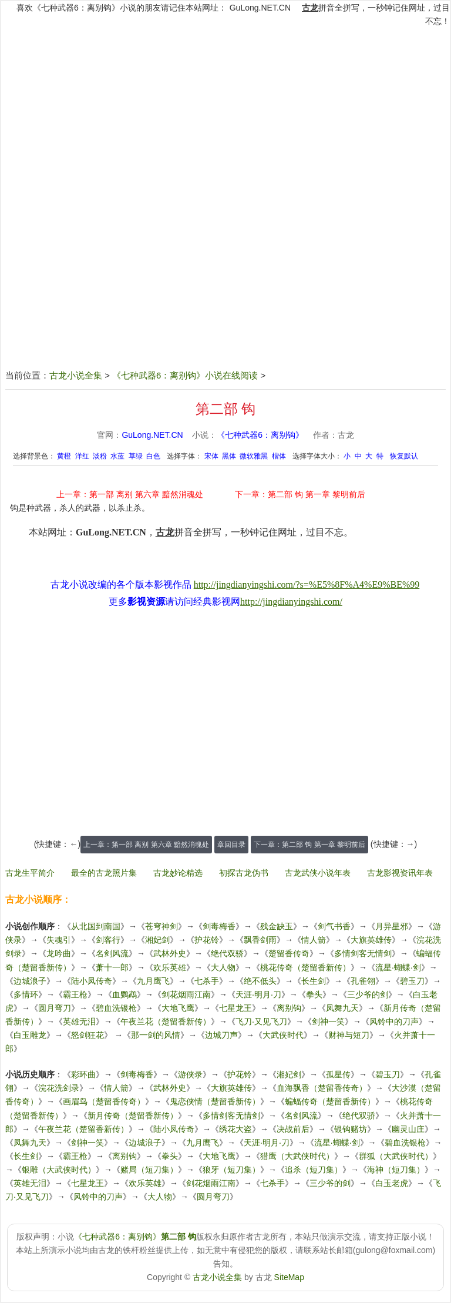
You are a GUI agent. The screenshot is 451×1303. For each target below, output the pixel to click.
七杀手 (206, 981)
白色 (153, 456)
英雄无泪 (79, 1021)
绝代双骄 (227, 953)
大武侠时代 (283, 1035)
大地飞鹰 (177, 1008)
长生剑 (313, 981)
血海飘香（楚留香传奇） (322, 1088)
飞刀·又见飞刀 (261, 1021)
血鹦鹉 (124, 994)
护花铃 (206, 939)
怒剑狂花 (87, 1035)
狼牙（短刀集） (231, 1169)
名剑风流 (112, 953)
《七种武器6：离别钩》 (260, 435)
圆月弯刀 (54, 1008)
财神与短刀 (348, 1035)
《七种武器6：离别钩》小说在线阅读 (185, 375)
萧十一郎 (112, 967)
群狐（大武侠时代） (396, 1156)
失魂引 (58, 939)
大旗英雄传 (371, 939)
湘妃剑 (157, 939)
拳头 (314, 994)
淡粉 (100, 456)
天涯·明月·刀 (258, 994)
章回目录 (231, 844)
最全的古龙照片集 (104, 872)
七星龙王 (235, 1008)
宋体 (211, 456)
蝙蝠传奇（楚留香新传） (330, 1101)
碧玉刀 (412, 981)
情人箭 (313, 939)
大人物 (223, 967)
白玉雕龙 (30, 1035)
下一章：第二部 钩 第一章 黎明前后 (300, 494)
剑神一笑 (328, 1021)
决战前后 (293, 1129)
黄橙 (64, 456)
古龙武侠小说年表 (318, 872)
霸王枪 (75, 994)
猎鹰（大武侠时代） (297, 1156)
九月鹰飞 (153, 981)
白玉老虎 (391, 1183)
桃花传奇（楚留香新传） (305, 967)
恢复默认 (404, 456)
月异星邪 (391, 926)
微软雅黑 (254, 456)
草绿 (136, 456)
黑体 (229, 456)
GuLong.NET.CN (260, 7)
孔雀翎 (363, 981)
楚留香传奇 (288, 953)
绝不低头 (260, 981)
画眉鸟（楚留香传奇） (104, 1101)
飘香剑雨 (260, 939)
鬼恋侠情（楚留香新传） (215, 1101)
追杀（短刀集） (313, 1169)
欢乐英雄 (169, 967)
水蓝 (117, 456)
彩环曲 (83, 1074)
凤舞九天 (342, 1008)
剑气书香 (334, 926)
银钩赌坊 (350, 1129)
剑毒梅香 (219, 926)
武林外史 (169, 953)
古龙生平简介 (30, 872)
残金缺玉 (276, 926)
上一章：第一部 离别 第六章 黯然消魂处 (129, 494)
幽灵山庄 (408, 1129)
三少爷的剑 (367, 994)
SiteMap (289, 1277)
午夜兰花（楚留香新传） (165, 1021)
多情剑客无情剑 (363, 953)
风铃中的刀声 (394, 1021)
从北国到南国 (95, 926)
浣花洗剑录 (58, 1088)
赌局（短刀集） (149, 1169)
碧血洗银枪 (116, 1008)
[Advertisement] (225, 113)
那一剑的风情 (155, 1035)
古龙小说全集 (75, 375)
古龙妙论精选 (178, 872)
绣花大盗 (235, 1129)
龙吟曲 (58, 953)
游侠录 (190, 1074)
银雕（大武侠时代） (59, 1169)
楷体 (279, 456)
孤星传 (338, 1074)
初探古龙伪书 (243, 872)
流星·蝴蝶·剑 (398, 967)
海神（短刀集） (396, 1169)
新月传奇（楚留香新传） (132, 1115)
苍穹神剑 (161, 926)
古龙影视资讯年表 (400, 872)
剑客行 (108, 939)
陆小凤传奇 (91, 981)
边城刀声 (221, 1035)
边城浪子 (30, 981)
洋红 (82, 456)
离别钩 (289, 1008)
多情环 (26, 994)
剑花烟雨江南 (186, 994)
